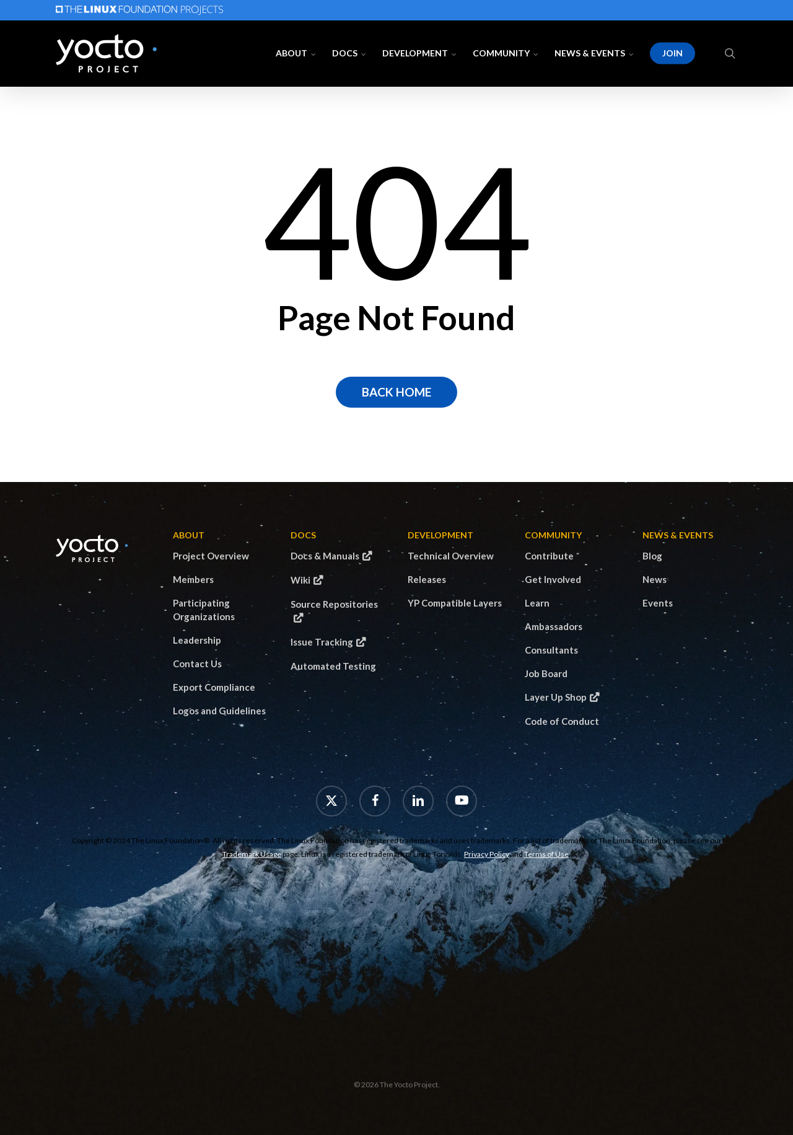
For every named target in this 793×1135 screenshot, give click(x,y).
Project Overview (211, 555)
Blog (652, 555)
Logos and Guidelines (219, 710)
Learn (537, 602)
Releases (427, 579)
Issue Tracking (322, 641)
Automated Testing (333, 666)
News (654, 579)
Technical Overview (451, 555)
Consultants (551, 649)
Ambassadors (553, 626)
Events (657, 602)
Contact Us (197, 663)
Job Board (546, 673)
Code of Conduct (562, 721)
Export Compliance (214, 687)
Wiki (300, 579)
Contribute (549, 555)
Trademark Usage (251, 854)
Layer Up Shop (556, 697)
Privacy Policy (486, 854)
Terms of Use (546, 854)
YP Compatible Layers (455, 602)
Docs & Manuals (325, 555)
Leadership (197, 640)
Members (193, 579)
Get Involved (553, 579)
